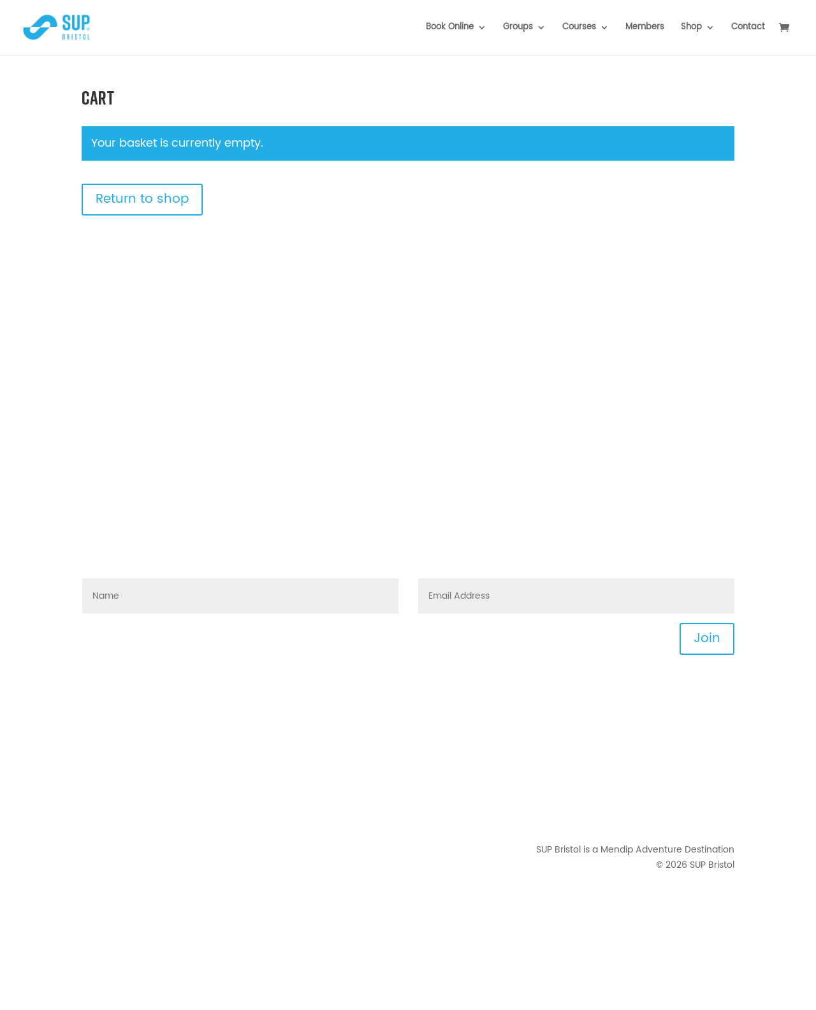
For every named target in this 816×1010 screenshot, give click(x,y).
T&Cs (723, 771)
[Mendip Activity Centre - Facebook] (91, 773)
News (722, 725)
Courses (579, 28)
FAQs (174, 725)
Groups (518, 28)
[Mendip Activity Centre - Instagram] (116, 773)
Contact (748, 28)
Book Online (450, 28)
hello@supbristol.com (159, 710)
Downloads (710, 756)
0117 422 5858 (147, 740)
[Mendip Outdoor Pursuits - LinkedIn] (163, 773)
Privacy (718, 786)
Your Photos (708, 816)
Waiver (719, 801)
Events (720, 710)
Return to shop (142, 199)
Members (644, 28)
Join (707, 638)
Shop (691, 28)
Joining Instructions (692, 740)
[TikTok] (139, 773)
